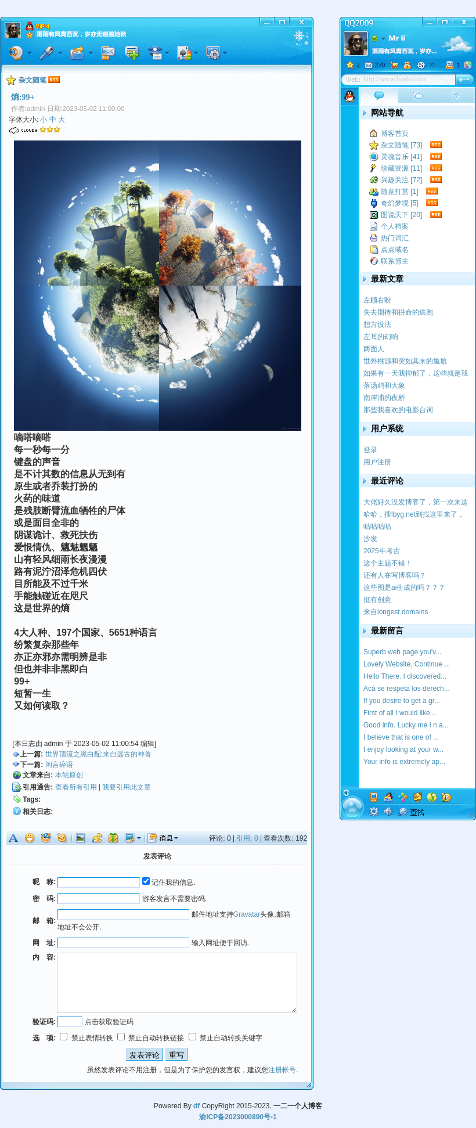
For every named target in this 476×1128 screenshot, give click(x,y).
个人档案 (395, 226)
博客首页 (395, 133)
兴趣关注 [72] (401, 180)
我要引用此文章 (126, 787)
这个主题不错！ (387, 563)
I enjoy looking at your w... (403, 749)
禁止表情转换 (86, 1038)
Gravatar (247, 914)
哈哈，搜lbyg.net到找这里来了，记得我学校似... (413, 514)
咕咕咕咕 (377, 526)
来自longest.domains (395, 612)
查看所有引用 (76, 787)
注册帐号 (282, 1070)
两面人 (373, 349)
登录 (370, 450)
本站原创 (69, 775)
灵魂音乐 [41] (401, 157)
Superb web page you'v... (402, 652)
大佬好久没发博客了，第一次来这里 (415, 502)
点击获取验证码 (109, 1022)
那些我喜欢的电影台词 (398, 410)
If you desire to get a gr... (401, 701)
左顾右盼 (377, 300)
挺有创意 (377, 600)
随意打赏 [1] (400, 192)
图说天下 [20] (401, 215)
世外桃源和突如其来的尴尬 (405, 361)
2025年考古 (381, 551)
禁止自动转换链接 (150, 1038)
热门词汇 (395, 238)
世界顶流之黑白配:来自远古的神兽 (98, 754)
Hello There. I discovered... (404, 676)
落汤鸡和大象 (384, 385)
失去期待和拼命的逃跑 (398, 312)
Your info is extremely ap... (404, 762)
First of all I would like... (399, 713)
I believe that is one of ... (401, 737)
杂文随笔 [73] (401, 145)
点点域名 (395, 250)
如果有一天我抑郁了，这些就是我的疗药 (415, 373)
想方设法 (377, 324)
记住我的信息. (168, 882)
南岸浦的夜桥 (384, 398)
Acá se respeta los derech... (406, 688)
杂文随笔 (32, 80)
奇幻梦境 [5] (400, 203)
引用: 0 (247, 838)
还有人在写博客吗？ (394, 575)
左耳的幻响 (380, 337)
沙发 (370, 539)
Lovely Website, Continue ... (406, 664)
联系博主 (395, 261)
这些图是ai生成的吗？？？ (404, 587)
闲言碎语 (59, 765)
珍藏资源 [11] (401, 168)
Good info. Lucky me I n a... (406, 725)
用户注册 (377, 462)
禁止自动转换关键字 (225, 1038)
